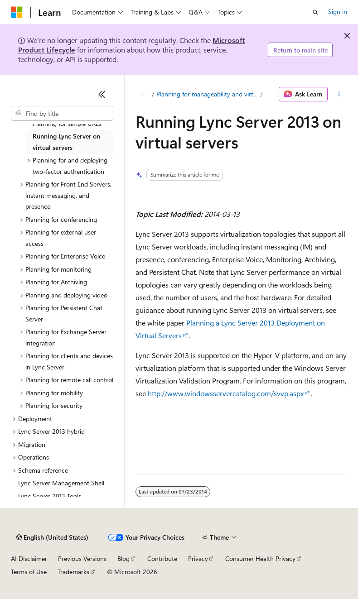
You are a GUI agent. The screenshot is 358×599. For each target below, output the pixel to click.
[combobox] (62, 113)
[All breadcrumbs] (143, 94)
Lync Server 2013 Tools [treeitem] (49, 496)
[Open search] (315, 12)
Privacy (198, 558)
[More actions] (339, 94)
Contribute (162, 558)
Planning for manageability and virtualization (207, 94)
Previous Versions (82, 558)
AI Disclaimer (29, 558)
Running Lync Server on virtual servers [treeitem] (66, 142)
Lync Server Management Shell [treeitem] (61, 483)
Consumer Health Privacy (260, 558)
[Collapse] (102, 94)
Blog (123, 558)
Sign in (337, 11)
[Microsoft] (17, 12)
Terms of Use (29, 571)
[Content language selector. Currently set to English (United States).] (52, 537)
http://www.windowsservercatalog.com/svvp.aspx (226, 393)
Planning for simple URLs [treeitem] (67, 123)
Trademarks (73, 571)
